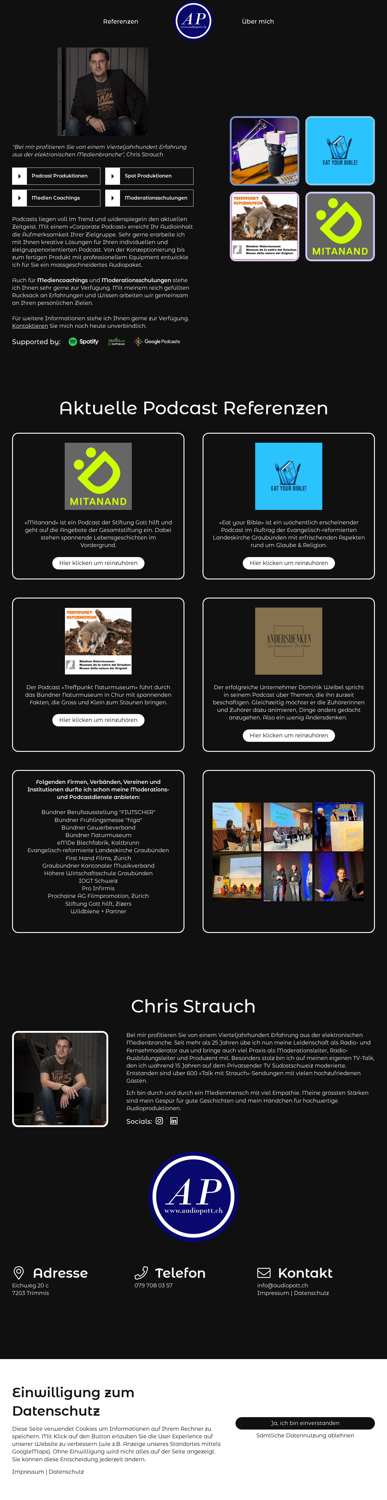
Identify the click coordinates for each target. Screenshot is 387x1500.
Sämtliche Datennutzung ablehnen (305, 1435)
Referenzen (120, 21)
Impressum (273, 1293)
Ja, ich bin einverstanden (305, 1423)
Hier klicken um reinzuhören (98, 563)
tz (311, 1293)
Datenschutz (66, 1472)
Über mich (258, 21)
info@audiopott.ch (282, 1285)
